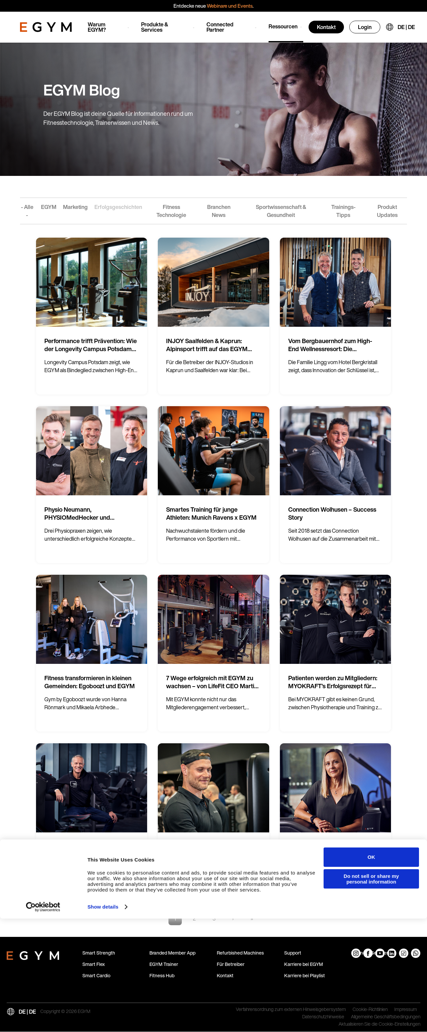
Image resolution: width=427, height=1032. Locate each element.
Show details (102, 1020)
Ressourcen (283, 26)
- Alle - (27, 211)
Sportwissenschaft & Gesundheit (281, 211)
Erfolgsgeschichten (118, 207)
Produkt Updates (387, 211)
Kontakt (326, 27)
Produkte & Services (154, 27)
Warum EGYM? (97, 27)
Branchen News (219, 211)
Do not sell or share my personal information (371, 992)
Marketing (75, 207)
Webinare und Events (230, 5)
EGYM (48, 207)
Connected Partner (220, 27)
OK (371, 970)
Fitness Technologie (171, 211)
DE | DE (406, 27)
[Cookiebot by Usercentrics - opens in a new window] (43, 1020)
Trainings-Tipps (343, 211)
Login (365, 27)
